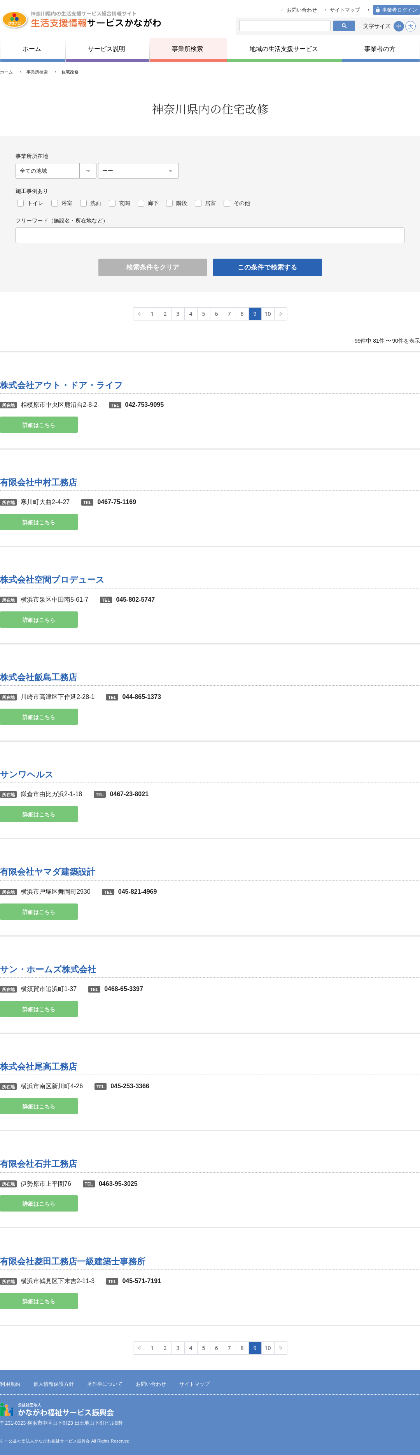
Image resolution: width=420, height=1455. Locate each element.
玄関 (124, 203)
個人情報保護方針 (53, 1384)
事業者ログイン (399, 10)
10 (267, 313)
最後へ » (281, 313)
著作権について (104, 1384)
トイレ (35, 203)
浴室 (66, 203)
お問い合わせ (302, 10)
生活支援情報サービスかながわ (80, 19)
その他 (242, 203)
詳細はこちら (39, 425)
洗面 (95, 203)
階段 (181, 203)
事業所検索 (37, 72)
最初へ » (139, 313)
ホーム (6, 72)
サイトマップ (345, 10)
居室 (210, 203)
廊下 (153, 203)
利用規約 (10, 1384)
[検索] (283, 26)
